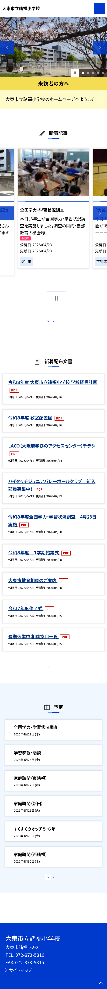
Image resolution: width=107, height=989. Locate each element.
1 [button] (83, 73)
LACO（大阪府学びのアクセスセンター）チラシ (51, 451)
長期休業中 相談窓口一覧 (33, 642)
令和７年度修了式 (25, 614)
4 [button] (98, 73)
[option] (53, 47)
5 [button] (103, 73)
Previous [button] (7, 48)
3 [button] (93, 73)
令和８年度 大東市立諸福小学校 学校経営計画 (52, 388)
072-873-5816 (29, 955)
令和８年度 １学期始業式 (34, 558)
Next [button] (100, 48)
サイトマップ (20, 970)
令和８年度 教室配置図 (30, 423)
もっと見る (50, 322)
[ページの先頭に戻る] (101, 983)
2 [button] (88, 73)
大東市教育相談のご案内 (32, 586)
